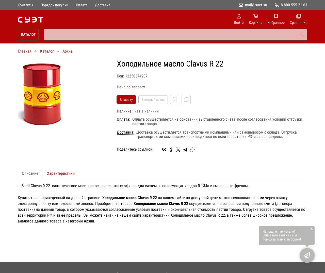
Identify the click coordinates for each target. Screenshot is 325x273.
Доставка (102, 5)
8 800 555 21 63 (294, 5)
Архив (67, 51)
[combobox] (175, 34)
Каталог (28, 34)
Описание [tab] (30, 173)
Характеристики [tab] (61, 173)
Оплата (81, 5)
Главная (24, 51)
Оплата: (123, 119)
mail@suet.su (256, 5)
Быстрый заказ (153, 100)
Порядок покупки (54, 5)
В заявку (126, 100)
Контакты (25, 5)
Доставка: (125, 132)
